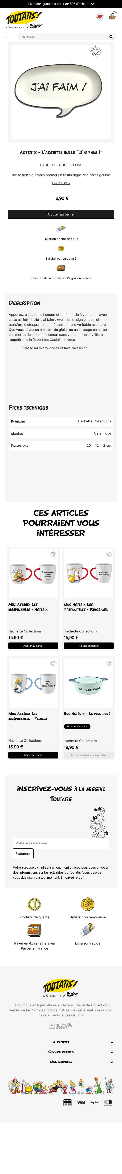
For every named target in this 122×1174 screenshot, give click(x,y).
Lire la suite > (61, 183)
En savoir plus (71, 878)
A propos (61, 1042)
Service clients (61, 1052)
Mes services (61, 1061)
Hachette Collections (61, 165)
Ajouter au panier (61, 214)
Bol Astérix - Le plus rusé (87, 713)
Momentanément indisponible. (88, 755)
